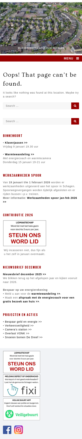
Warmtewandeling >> (19, 154)
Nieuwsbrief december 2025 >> (24, 274)
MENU (68, 58)
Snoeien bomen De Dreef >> (24, 337)
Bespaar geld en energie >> (23, 321)
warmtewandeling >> (45, 293)
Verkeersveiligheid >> (19, 325)
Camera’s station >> (18, 329)
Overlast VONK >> (17, 333)
